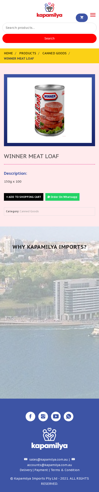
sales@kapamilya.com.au (45, 459)
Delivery (26, 470)
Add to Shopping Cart (23, 197)
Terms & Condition (65, 470)
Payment (41, 470)
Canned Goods (54, 53)
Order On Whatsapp (62, 197)
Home (8, 53)
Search (49, 38)
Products (27, 53)
